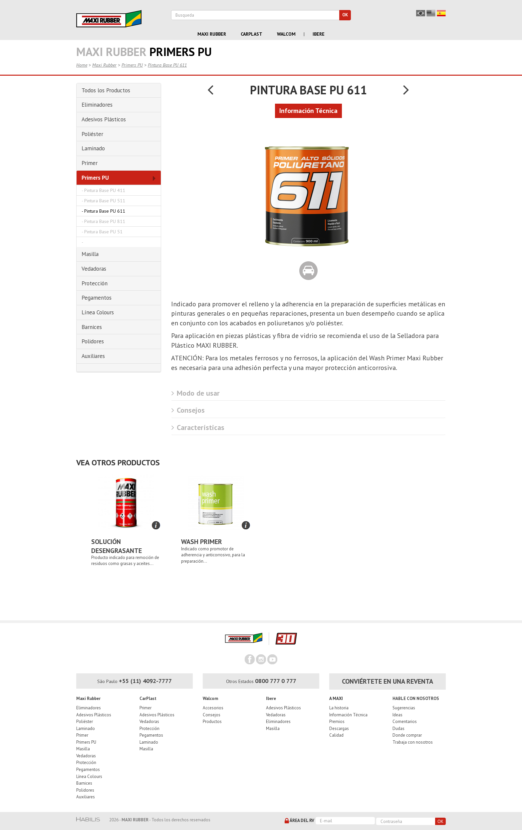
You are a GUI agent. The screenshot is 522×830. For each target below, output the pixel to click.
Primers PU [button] (95, 177)
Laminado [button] (93, 148)
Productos (212, 721)
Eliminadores (88, 708)
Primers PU (132, 65)
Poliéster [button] (92, 134)
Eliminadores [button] (97, 104)
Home (81, 65)
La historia (339, 708)
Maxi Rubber (211, 34)
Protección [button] (95, 283)
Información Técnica (348, 715)
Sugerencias (403, 708)
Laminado (85, 728)
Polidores (85, 790)
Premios (337, 721)
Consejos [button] (188, 410)
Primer (82, 735)
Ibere (319, 34)
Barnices (84, 783)
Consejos (211, 715)
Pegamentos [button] (97, 297)
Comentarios (404, 721)
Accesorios (213, 708)
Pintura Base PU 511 (104, 201)
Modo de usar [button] (195, 393)
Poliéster (84, 721)
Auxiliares (85, 797)
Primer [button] (90, 163)
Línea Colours (89, 776)
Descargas (339, 728)
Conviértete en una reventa (387, 681)
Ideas (397, 715)
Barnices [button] (92, 327)
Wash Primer (201, 541)
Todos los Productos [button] (106, 90)
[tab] (119, 90)
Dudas (398, 728)
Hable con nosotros (415, 698)
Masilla (83, 749)
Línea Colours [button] (98, 312)
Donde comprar (407, 735)
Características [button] (197, 427)
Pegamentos (88, 769)
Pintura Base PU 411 (104, 190)
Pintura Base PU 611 (167, 65)
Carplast (251, 34)
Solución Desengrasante (116, 546)
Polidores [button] (93, 341)
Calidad (336, 735)
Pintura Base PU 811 (104, 221)
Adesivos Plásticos (93, 715)
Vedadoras (86, 756)
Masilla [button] (90, 254)
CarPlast (147, 698)
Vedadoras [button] (94, 268)
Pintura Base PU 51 (103, 232)
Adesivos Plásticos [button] (104, 119)
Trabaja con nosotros (412, 742)
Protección (86, 762)
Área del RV (299, 821)
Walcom (286, 34)
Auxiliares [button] (93, 356)
